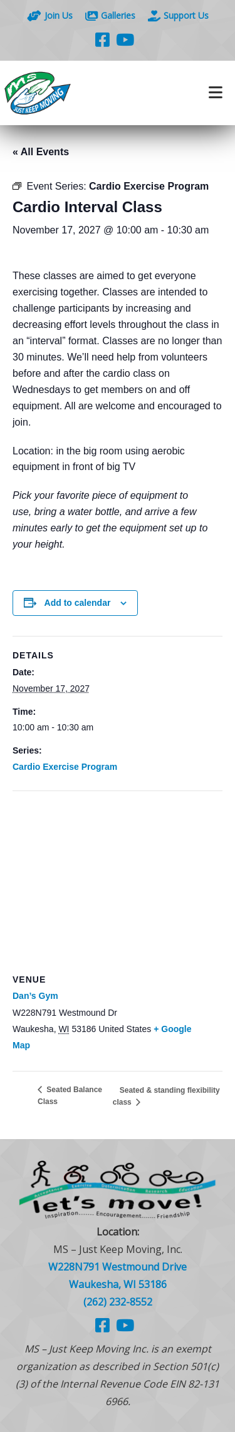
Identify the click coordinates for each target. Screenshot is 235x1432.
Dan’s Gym (35, 996)
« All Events (41, 151)
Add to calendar (77, 603)
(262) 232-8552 (117, 1302)
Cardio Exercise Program (65, 767)
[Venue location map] (117, 881)
